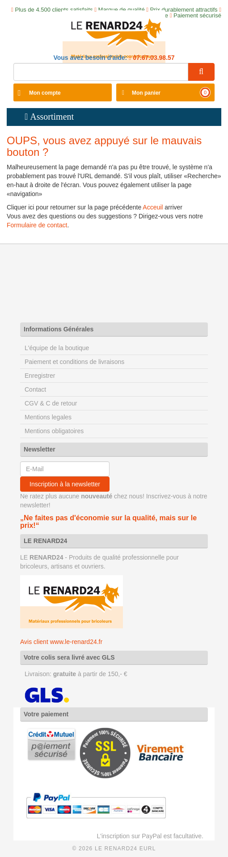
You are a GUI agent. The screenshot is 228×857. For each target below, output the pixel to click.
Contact (35, 389)
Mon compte (45, 93)
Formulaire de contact (37, 225)
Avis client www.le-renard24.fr (61, 641)
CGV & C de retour (51, 403)
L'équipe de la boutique (57, 347)
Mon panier (146, 93)
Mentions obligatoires (54, 431)
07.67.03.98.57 (152, 57)
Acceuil (153, 207)
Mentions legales (48, 417)
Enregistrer (40, 375)
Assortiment (52, 116)
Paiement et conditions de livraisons (74, 361)
